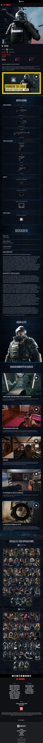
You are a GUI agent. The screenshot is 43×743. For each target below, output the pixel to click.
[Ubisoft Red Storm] (14, 691)
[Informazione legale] (21, 742)
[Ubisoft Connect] (21, 730)
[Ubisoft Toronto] (14, 697)
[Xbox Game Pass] (29, 685)
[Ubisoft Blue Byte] (14, 688)
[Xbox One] (29, 688)
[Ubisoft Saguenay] (14, 694)
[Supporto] (21, 735)
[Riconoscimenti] (14, 698)
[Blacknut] (21, 704)
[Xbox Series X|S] (29, 686)
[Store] (21, 729)
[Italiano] (21, 720)
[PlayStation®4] (29, 690)
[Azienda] (21, 732)
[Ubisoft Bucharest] (14, 689)
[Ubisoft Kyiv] (14, 690)
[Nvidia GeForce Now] (21, 703)
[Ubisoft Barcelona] (14, 686)
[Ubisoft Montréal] (14, 685)
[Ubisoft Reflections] (14, 693)
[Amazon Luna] (29, 693)
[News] (21, 733)
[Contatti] (21, 737)
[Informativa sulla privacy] (21, 739)
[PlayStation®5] (29, 689)
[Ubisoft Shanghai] (14, 695)
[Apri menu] (2, 5)
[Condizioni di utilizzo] (21, 740)
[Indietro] (4, 9)
